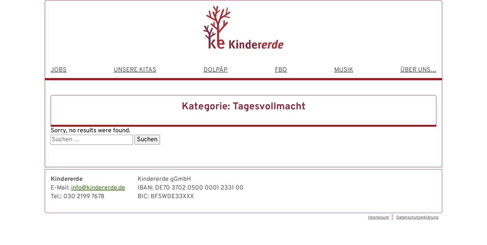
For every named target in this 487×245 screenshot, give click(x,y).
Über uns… (418, 70)
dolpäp (215, 70)
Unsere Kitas (135, 70)
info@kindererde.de (98, 188)
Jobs (58, 70)
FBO (281, 70)
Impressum (378, 217)
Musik (343, 70)
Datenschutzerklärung (417, 217)
